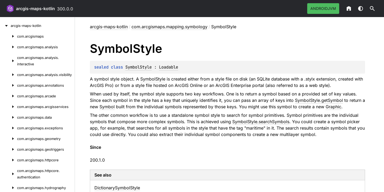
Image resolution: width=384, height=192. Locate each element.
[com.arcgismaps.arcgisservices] (8, 106)
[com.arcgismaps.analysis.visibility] (8, 74)
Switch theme (360, 8)
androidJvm (323, 8)
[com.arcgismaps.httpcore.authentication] (8, 173)
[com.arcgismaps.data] (8, 117)
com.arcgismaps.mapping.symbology (169, 26)
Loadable (168, 67)
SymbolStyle (138, 67)
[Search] (372, 8)
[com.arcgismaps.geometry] (8, 138)
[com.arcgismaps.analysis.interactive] (8, 60)
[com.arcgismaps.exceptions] (8, 128)
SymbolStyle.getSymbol (319, 100)
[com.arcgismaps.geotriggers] (8, 149)
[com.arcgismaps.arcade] (8, 96)
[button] (372, 8)
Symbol (107, 106)
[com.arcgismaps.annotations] (8, 85)
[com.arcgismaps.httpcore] (8, 160)
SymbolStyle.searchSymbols (260, 121)
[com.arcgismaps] (8, 36)
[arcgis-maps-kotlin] (5, 25)
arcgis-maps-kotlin (35, 8)
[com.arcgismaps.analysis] (8, 47)
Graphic (333, 106)
